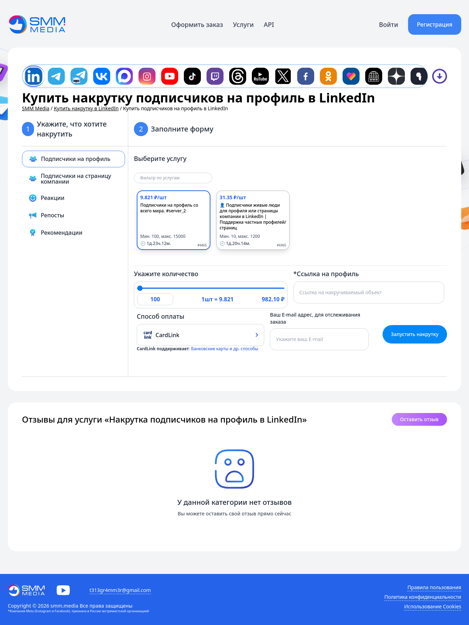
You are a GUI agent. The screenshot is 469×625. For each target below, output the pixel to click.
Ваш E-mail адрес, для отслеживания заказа (315, 318)
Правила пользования (434, 587)
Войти (388, 24)
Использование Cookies (432, 606)
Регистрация (434, 24)
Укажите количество (166, 273)
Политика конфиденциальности (422, 596)
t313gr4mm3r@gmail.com (120, 590)
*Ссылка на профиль (326, 273)
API (269, 24)
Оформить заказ (197, 24)
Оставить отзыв (419, 419)
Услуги (243, 24)
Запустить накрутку (415, 334)
